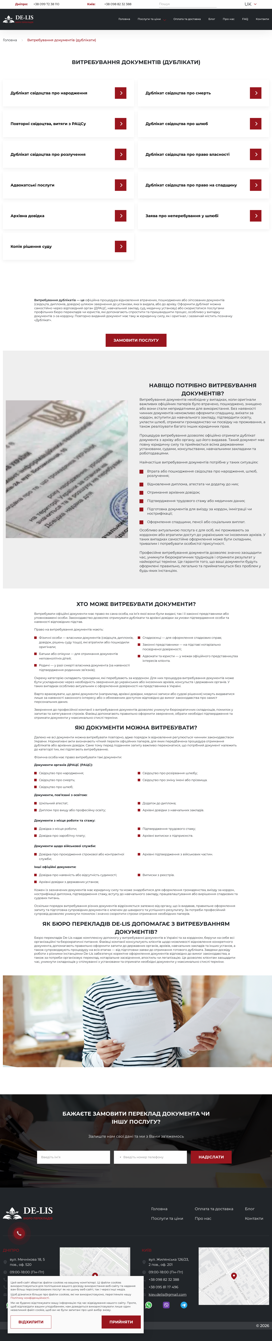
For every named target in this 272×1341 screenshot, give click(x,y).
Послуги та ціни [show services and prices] (150, 19)
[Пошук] (214, 4)
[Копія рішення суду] (120, 246)
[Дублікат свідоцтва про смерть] (255, 93)
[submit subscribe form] (211, 1157)
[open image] (136, 1021)
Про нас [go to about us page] (203, 1218)
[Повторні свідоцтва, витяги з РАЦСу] (120, 123)
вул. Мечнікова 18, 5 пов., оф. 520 (27, 1262)
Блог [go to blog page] (211, 19)
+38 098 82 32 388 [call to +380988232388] (164, 1280)
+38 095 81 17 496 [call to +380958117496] (163, 1287)
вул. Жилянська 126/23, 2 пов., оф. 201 (169, 1262)
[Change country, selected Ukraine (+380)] (118, 1157)
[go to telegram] (184, 1305)
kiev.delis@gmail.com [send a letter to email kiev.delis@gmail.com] (168, 1294)
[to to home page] (18, 19)
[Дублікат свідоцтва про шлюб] (255, 123)
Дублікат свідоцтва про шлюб (177, 123)
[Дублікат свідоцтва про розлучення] (120, 154)
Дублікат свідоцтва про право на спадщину (191, 185)
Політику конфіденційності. (30, 1298)
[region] (76, 1296)
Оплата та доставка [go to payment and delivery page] (187, 19)
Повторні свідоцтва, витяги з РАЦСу (48, 123)
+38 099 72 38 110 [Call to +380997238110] (46, 4)
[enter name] (73, 1157)
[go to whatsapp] (148, 1305)
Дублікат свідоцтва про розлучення (48, 154)
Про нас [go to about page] (229, 19)
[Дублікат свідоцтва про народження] (120, 93)
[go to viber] (166, 1305)
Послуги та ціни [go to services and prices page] (167, 1218)
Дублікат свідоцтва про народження (49, 93)
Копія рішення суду (31, 246)
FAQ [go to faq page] (245, 19)
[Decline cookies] (31, 1322)
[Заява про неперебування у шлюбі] (255, 216)
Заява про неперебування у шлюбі (182, 215)
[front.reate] (136, 340)
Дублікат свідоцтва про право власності (188, 154)
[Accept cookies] (121, 1322)
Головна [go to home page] (10, 40)
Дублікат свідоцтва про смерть (178, 93)
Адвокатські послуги (32, 185)
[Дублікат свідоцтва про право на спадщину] (255, 185)
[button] (234, 1276)
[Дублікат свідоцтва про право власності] (255, 154)
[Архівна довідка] (120, 216)
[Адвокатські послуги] (120, 185)
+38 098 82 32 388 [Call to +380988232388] (117, 4)
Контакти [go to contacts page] (262, 19)
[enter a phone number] (150, 1157)
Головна (124, 19)
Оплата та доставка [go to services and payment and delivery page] (214, 1209)
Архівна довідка (27, 215)
